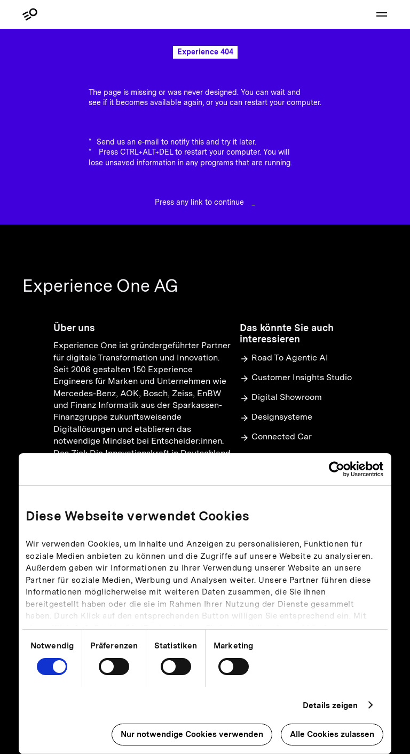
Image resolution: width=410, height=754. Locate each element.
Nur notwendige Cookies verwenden (192, 734)
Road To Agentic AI (284, 358)
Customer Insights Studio (296, 377)
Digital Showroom (281, 397)
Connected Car (276, 437)
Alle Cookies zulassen (332, 734)
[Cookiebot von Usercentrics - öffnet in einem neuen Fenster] (336, 469)
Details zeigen (330, 705)
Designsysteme (276, 417)
